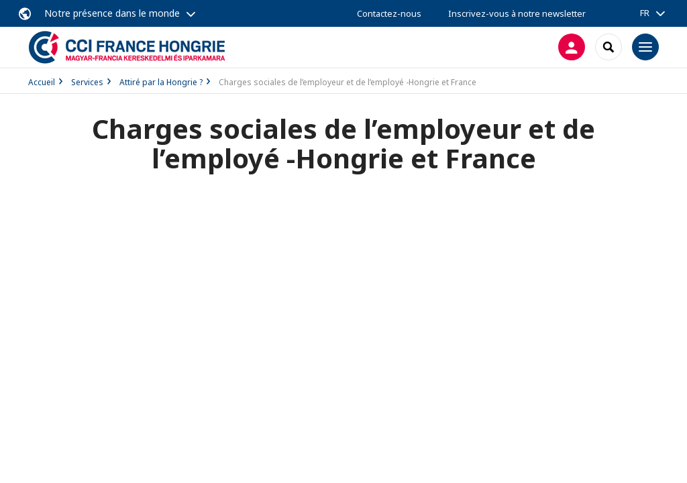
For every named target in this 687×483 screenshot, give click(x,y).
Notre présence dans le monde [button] (112, 13)
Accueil (41, 82)
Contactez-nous (389, 13)
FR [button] (644, 13)
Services (87, 82)
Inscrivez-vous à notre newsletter (517, 13)
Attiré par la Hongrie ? (161, 82)
